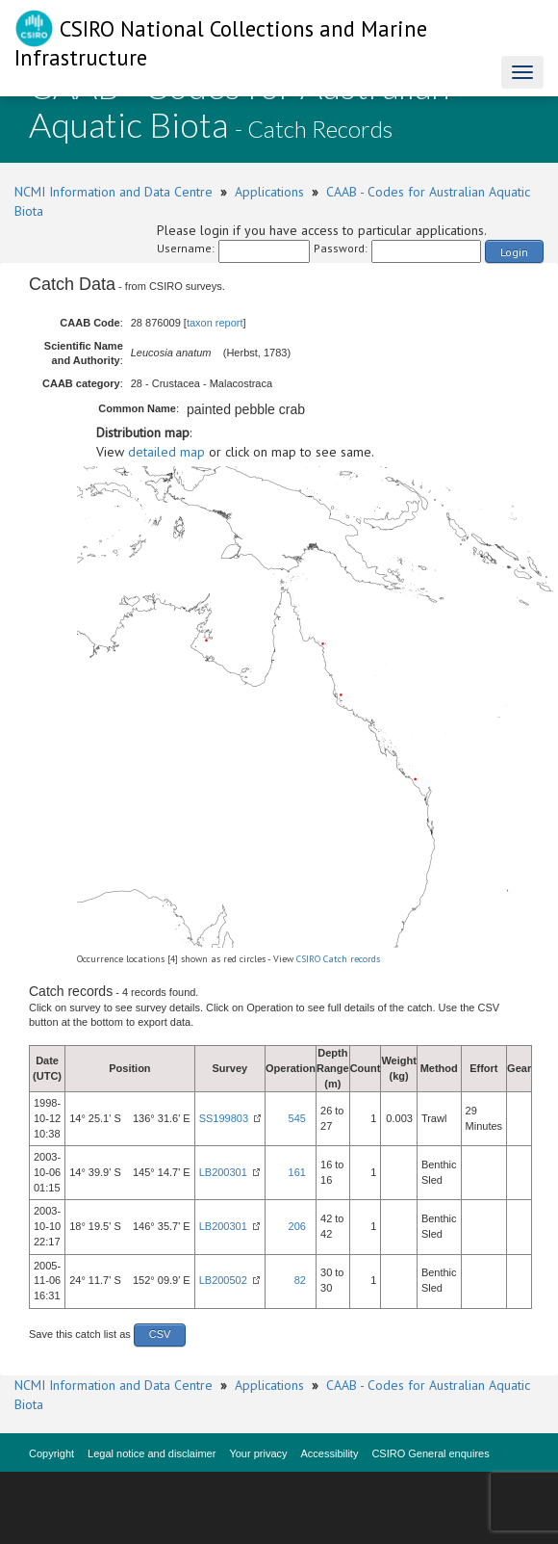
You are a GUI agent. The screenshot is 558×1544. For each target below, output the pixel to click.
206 (297, 1226)
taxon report (215, 322)
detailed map (166, 451)
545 (297, 1118)
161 (297, 1172)
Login (514, 252)
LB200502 (223, 1280)
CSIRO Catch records (338, 959)
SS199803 (223, 1118)
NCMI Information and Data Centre (113, 191)
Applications (269, 191)
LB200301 (223, 1172)
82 (300, 1280)
